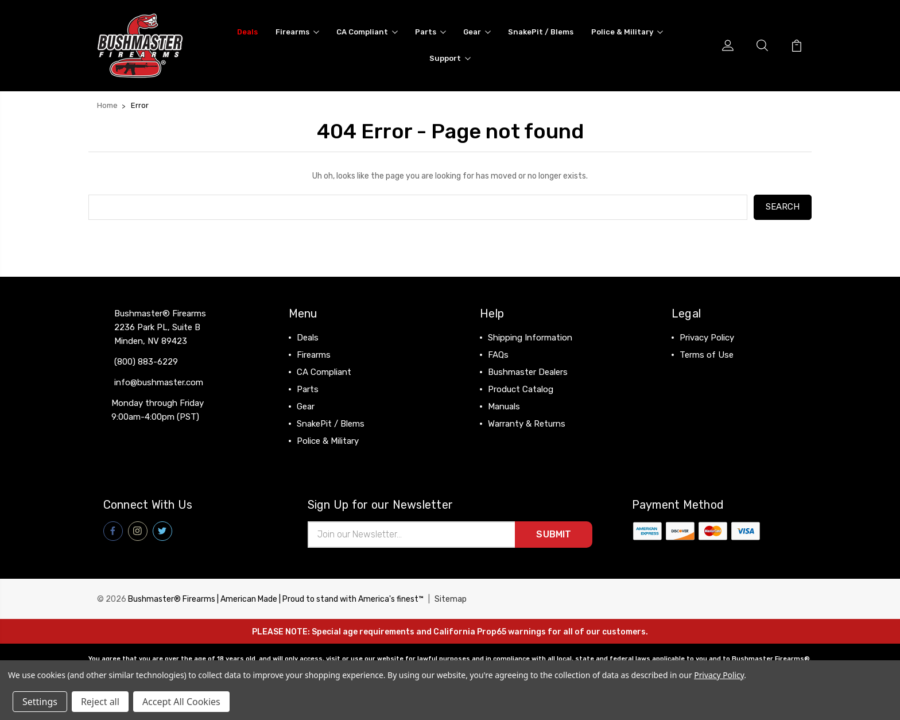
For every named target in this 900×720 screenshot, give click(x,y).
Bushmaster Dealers (528, 372)
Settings (39, 701)
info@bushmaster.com (158, 382)
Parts (430, 32)
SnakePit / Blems (540, 32)
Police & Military (627, 32)
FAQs (498, 355)
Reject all (100, 701)
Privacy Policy (707, 337)
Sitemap (451, 599)
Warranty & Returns (526, 424)
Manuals (504, 406)
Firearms (297, 32)
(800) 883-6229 (146, 362)
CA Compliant (367, 32)
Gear (477, 32)
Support (450, 58)
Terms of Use (707, 355)
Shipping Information (530, 337)
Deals (247, 32)
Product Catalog (520, 389)
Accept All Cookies (181, 701)
